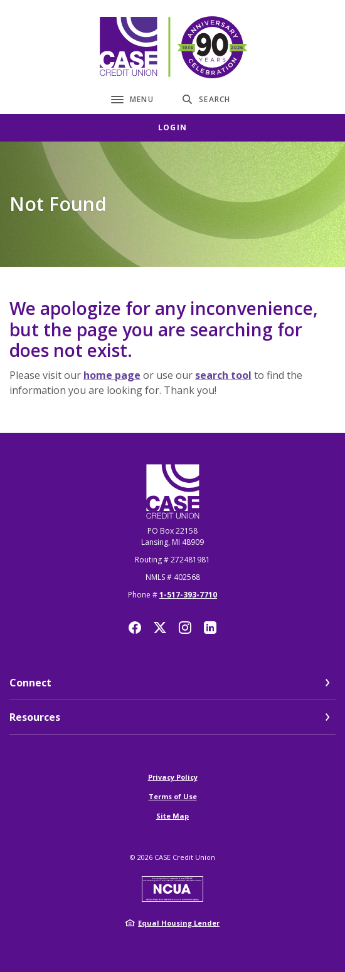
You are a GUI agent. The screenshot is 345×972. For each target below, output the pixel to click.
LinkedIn (210, 627)
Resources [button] (34, 717)
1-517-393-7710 (188, 594)
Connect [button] (30, 683)
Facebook (135, 627)
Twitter (160, 627)
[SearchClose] (206, 99)
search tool (223, 375)
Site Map (172, 815)
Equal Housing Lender (179, 923)
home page (112, 375)
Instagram (185, 627)
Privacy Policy (173, 777)
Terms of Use (173, 796)
